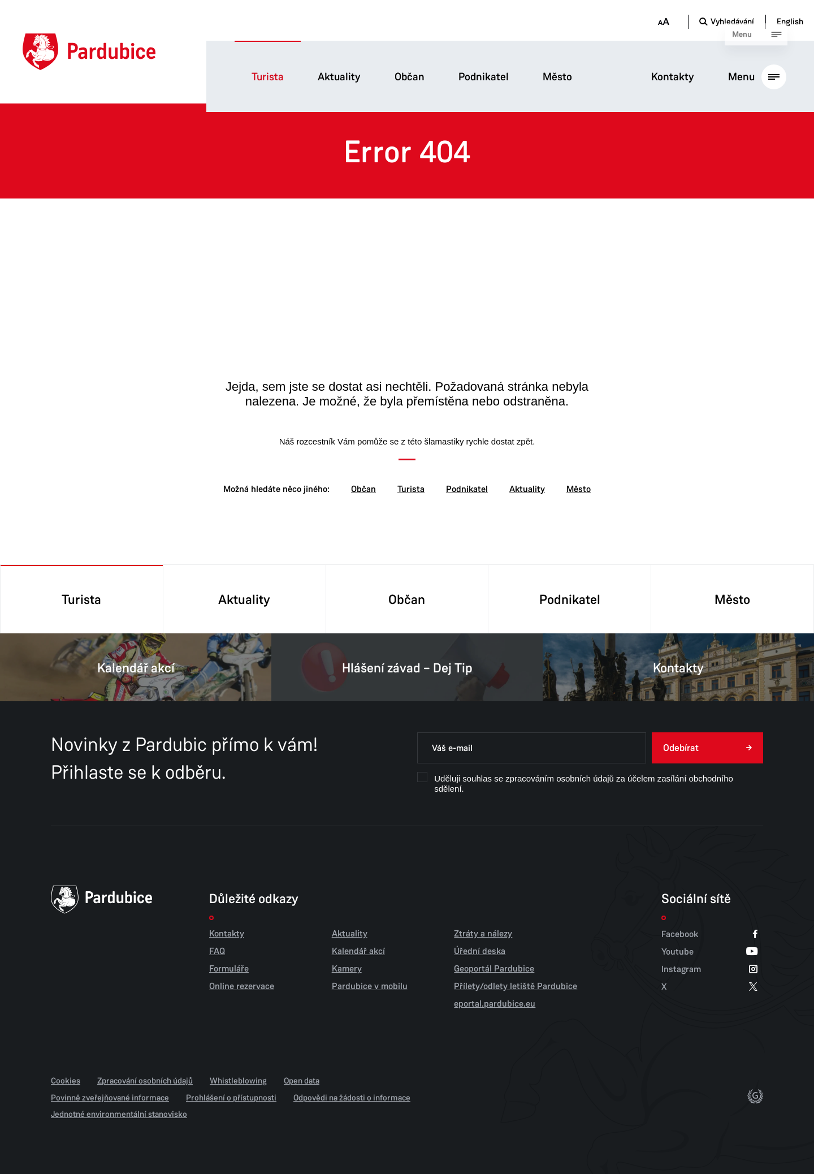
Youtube (709, 951)
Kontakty (672, 77)
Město (557, 77)
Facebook (709, 934)
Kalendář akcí (135, 667)
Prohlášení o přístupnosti (231, 1098)
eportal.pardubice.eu (494, 1003)
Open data (301, 1081)
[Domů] (89, 51)
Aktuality (339, 77)
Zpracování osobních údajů (145, 1081)
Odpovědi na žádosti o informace (351, 1098)
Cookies (65, 1081)
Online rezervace (241, 986)
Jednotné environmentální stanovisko (119, 1114)
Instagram (709, 969)
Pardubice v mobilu (370, 986)
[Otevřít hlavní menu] (757, 76)
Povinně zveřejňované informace (110, 1098)
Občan (410, 77)
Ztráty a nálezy (483, 933)
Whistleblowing (238, 1081)
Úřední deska (479, 951)
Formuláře (229, 968)
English (790, 21)
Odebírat (681, 748)
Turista (268, 77)
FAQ (217, 951)
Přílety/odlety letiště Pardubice (515, 986)
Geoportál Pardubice (494, 968)
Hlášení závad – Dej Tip (407, 667)
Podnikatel (483, 77)
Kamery (347, 968)
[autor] (755, 1097)
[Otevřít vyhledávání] (726, 21)
